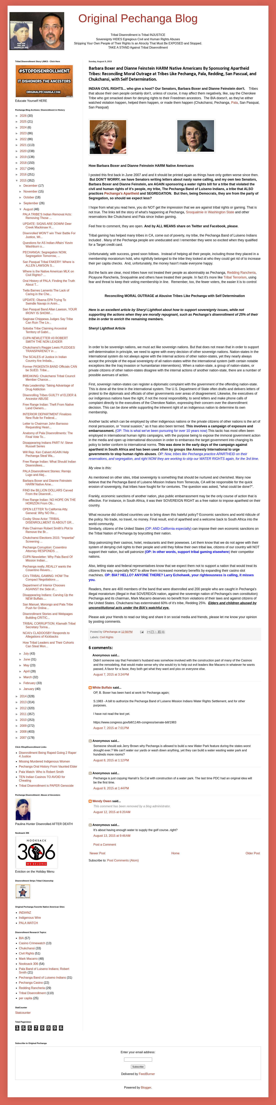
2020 (23, 151)
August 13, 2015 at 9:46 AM (111, 835)
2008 (23, 731)
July (26, 653)
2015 (23, 180)
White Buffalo (102, 687)
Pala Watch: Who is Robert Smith (41, 771)
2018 (23, 162)
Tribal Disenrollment (32, 993)
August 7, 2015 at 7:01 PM (111, 728)
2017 (23, 168)
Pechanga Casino (31, 982)
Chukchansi (27, 948)
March (28, 677)
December (30, 185)
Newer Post (97, 853)
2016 (23, 174)
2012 (23, 708)
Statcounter (23, 1012)
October (29, 197)
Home (175, 853)
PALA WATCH (28, 923)
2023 (23, 133)
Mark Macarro (28, 958)
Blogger (146, 1087)
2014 (23, 696)
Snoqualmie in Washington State (210, 212)
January (29, 689)
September (31, 203)
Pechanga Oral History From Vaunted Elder (48, 766)
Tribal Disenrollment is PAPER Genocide (46, 785)
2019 (23, 157)
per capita (25, 998)
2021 (23, 145)
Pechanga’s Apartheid (121, 193)
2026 (23, 115)
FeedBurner (147, 1074)
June (27, 659)
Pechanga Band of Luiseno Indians (42, 977)
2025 (23, 121)
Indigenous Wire (30, 917)
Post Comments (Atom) (123, 860)
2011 (23, 714)
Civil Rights (106, 637)
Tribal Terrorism (235, 277)
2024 (23, 127)
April (26, 671)
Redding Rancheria (241, 273)
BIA (21, 938)
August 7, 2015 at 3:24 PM (111, 674)
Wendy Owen (101, 801)
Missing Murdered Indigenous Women (44, 761)
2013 (23, 702)
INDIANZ (25, 912)
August (28, 209)
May (26, 665)
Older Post (253, 853)
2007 (23, 737)
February (29, 683)
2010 (23, 719)
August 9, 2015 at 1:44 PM (111, 788)
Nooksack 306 (28, 963)
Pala (234, 102)
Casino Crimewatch (32, 943)
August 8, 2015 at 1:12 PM (111, 760)
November (30, 191)
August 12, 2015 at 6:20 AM (111, 812)
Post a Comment (104, 844)
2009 (23, 725)
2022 (23, 139)
